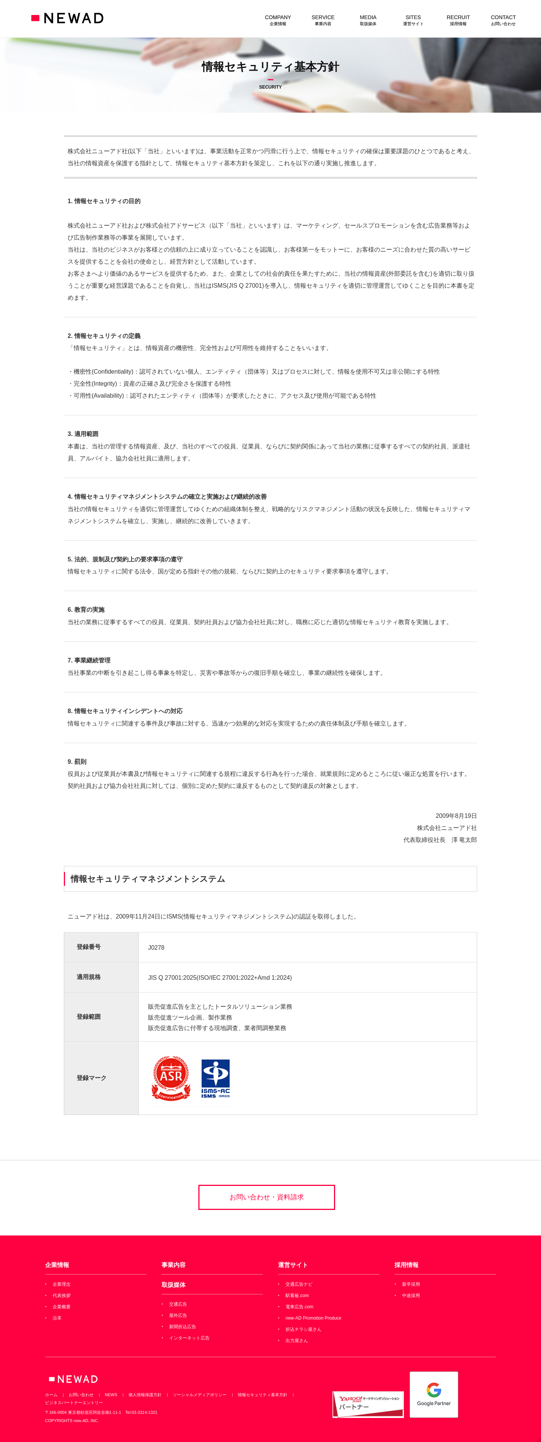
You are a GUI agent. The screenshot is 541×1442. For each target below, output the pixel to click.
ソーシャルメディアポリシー (200, 1394)
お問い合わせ (81, 1394)
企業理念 (62, 1284)
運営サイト (293, 1265)
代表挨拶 (62, 1295)
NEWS (111, 1394)
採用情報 (406, 1265)
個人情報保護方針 (145, 1394)
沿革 (57, 1318)
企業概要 (62, 1306)
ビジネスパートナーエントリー (74, 1402)
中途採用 (411, 1295)
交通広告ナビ (299, 1284)
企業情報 (57, 1265)
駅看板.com (297, 1295)
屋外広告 (178, 1315)
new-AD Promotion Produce (314, 1318)
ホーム (51, 1394)
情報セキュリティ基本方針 (262, 1394)
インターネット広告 (189, 1338)
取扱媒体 (174, 1285)
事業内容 (174, 1265)
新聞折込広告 (182, 1326)
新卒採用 (411, 1284)
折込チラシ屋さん (304, 1329)
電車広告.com (299, 1306)
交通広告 (178, 1304)
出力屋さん (297, 1340)
